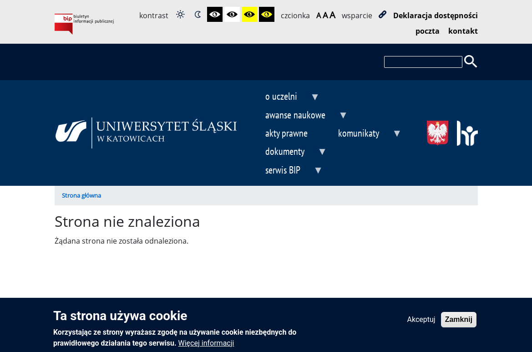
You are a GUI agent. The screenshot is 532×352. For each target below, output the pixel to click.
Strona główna (81, 195)
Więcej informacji (206, 346)
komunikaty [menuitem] (362, 134)
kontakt (463, 31)
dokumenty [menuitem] (289, 152)
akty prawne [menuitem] (286, 132)
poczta (427, 31)
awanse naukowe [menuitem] (299, 116)
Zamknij (458, 322)
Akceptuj (421, 322)
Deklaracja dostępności (435, 15)
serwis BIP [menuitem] (287, 171)
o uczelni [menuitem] (285, 97)
